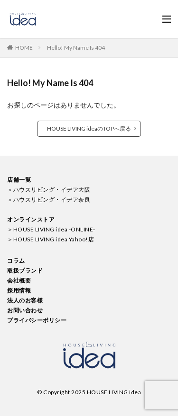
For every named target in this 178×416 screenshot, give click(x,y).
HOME (24, 47)
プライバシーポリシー (36, 320)
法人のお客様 (25, 300)
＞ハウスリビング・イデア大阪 (48, 189)
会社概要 (19, 280)
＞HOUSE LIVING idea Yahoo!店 (50, 239)
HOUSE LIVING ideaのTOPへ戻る (89, 128)
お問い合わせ (25, 310)
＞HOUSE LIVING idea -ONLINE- (51, 229)
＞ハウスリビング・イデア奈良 (48, 199)
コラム (16, 260)
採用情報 (19, 290)
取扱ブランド (25, 270)
